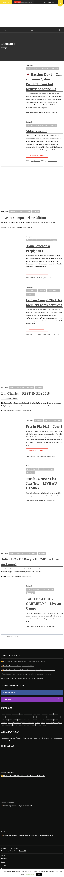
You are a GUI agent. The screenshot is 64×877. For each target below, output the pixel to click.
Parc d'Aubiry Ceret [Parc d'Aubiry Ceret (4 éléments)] (17, 722)
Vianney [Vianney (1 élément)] (44, 725)
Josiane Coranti (52, 161)
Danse (3, 862)
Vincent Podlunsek (51, 112)
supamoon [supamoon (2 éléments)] (32, 725)
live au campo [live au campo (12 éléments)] (41, 719)
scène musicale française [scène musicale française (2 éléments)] (7, 725)
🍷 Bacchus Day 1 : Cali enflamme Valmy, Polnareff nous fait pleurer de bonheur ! (26, 674)
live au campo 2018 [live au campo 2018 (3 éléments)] (49, 719)
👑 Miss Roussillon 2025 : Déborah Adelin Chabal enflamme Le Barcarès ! (24, 662)
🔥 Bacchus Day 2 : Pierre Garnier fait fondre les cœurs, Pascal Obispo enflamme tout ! (28, 670)
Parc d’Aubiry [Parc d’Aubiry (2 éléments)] (24, 722)
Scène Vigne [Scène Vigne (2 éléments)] (15, 725)
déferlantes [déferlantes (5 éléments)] (51, 714)
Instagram (7, 699)
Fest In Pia (20, 387)
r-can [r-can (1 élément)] (60, 722)
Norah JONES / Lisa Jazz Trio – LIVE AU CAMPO (41, 483)
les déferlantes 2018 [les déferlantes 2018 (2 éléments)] (13, 719)
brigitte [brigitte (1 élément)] (3, 714)
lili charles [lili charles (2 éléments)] (29, 719)
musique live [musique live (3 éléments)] (4, 722)
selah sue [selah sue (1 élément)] (21, 725)
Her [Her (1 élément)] (35, 716)
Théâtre (3, 865)
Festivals (45, 69)
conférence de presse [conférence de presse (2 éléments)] (28, 714)
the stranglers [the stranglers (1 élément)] (38, 725)
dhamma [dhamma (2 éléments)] (38, 714)
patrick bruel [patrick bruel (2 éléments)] (37, 722)
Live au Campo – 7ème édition (23, 218)
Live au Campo (41, 125)
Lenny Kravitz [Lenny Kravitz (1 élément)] (57, 716)
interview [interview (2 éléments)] (38, 716)
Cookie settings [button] (30, 874)
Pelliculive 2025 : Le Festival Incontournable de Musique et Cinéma (22, 678)
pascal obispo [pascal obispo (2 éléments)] (31, 722)
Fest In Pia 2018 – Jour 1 (44, 426)
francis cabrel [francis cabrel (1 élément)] (30, 716)
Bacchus (30, 69)
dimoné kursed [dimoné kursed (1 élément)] (45, 714)
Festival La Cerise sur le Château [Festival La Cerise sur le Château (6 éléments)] (12, 716)
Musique (54, 69)
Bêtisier (3, 869)
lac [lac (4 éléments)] (48, 716)
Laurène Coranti (27, 227)
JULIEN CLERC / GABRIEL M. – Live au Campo (43, 603)
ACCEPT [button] (39, 874)
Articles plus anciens (12, 637)
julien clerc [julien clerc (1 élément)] (44, 716)
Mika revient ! (36, 131)
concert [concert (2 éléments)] (21, 714)
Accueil (3, 855)
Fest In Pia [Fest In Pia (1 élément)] (56, 714)
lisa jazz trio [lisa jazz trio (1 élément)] (35, 719)
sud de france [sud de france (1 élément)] (26, 725)
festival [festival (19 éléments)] (3, 716)
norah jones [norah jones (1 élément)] (10, 722)
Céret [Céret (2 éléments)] (34, 714)
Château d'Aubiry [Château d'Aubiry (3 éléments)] (15, 714)
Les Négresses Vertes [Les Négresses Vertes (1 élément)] (22, 719)
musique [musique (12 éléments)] (56, 719)
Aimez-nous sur (9, 693)
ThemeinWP (22, 851)
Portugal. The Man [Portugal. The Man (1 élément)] (49, 722)
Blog (37, 69)
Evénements (31, 291)
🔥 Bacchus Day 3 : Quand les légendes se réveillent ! (17, 666)
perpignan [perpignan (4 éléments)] (43, 722)
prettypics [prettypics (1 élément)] (56, 722)
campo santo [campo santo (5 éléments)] (8, 714)
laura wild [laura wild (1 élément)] (52, 716)
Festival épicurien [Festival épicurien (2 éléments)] (23, 716)
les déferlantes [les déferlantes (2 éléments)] (5, 719)
